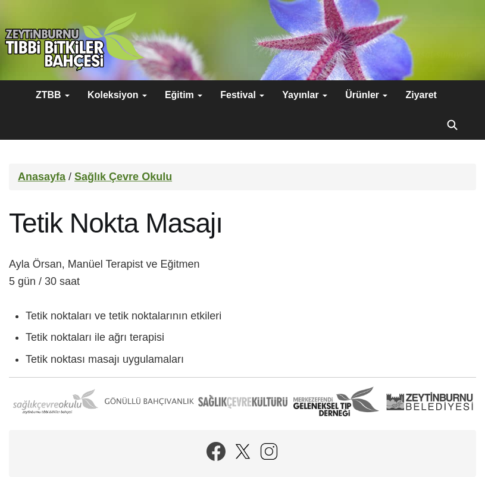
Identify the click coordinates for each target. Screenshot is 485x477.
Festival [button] (242, 95)
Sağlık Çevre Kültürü (242, 401)
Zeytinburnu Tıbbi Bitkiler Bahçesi (74, 41)
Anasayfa (41, 177)
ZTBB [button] (53, 95)
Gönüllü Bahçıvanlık (149, 401)
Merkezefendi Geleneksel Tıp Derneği (336, 401)
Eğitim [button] (183, 95)
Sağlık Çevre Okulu (123, 177)
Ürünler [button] (366, 95)
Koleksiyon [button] (117, 95)
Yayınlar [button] (304, 95)
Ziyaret (420, 95)
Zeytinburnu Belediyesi (429, 401)
